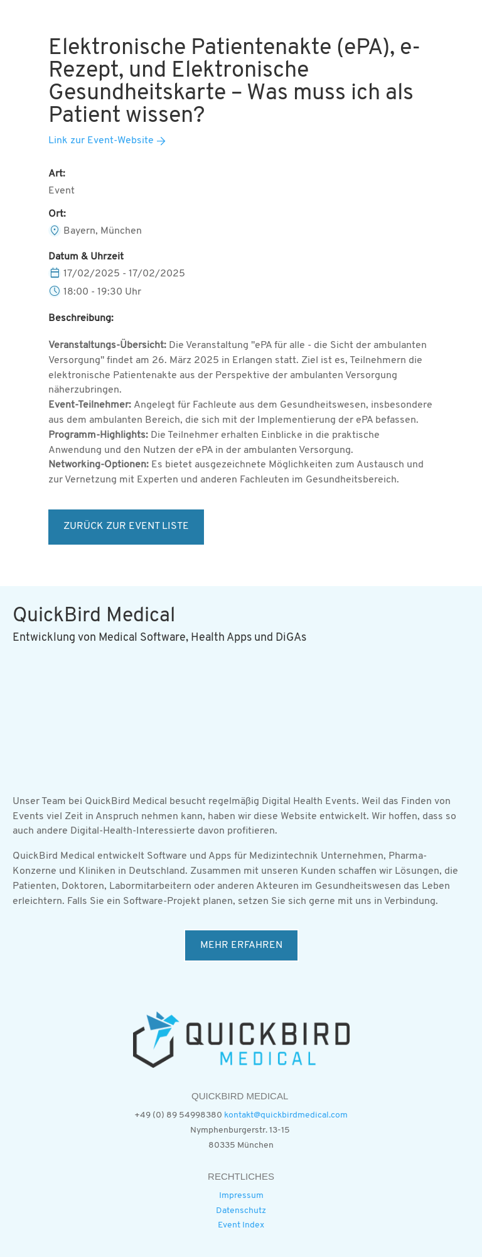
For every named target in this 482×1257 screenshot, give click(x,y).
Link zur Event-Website (101, 141)
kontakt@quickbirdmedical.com (286, 1115)
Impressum (241, 1195)
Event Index (241, 1225)
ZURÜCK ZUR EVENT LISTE (126, 526)
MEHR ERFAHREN (241, 945)
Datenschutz (241, 1211)
